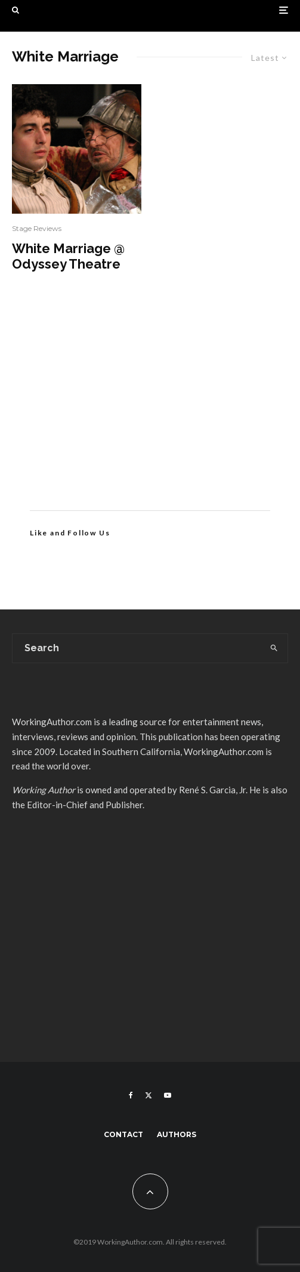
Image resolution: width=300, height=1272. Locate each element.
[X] (148, 1095)
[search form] (137, 648)
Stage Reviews (36, 228)
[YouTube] (167, 1095)
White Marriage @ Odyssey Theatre (68, 256)
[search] (274, 648)
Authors (176, 1134)
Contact (123, 1134)
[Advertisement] (150, 408)
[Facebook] (131, 1095)
